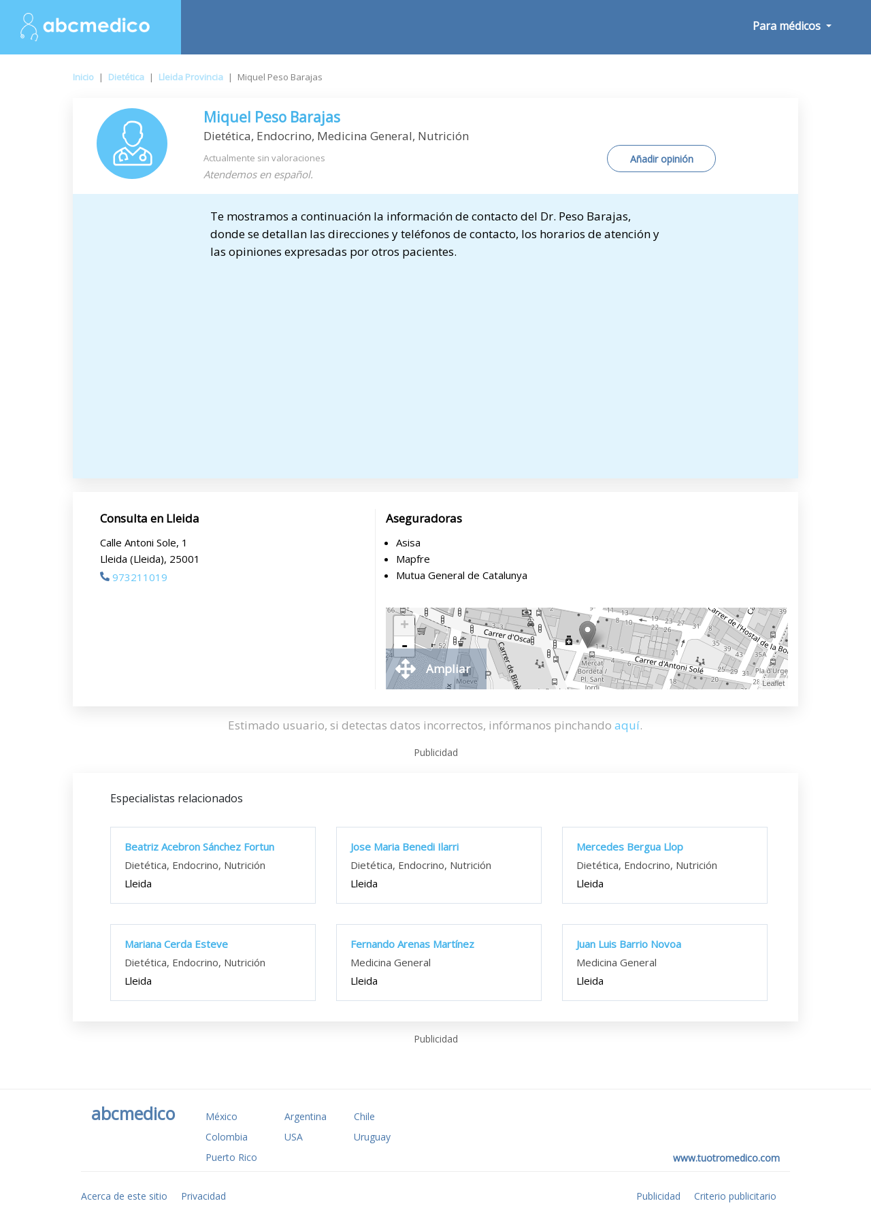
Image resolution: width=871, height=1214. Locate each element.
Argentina (305, 1116)
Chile (364, 1116)
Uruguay (372, 1136)
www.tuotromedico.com (726, 1157)
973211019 (133, 577)
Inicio (83, 77)
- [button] (404, 646)
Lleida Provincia (191, 77)
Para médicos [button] (788, 25)
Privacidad (203, 1196)
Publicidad (658, 1196)
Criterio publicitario (735, 1196)
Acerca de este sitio (124, 1196)
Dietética (126, 77)
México (221, 1116)
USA (293, 1136)
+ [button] (404, 626)
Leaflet (773, 683)
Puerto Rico (231, 1157)
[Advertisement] (436, 362)
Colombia (227, 1136)
